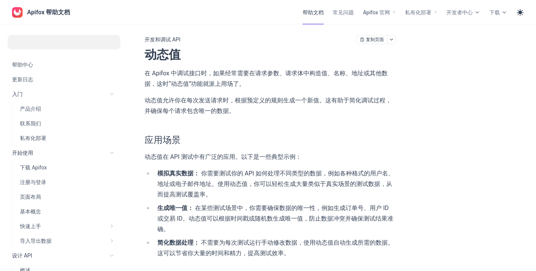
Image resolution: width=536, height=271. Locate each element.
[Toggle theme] (520, 12)
